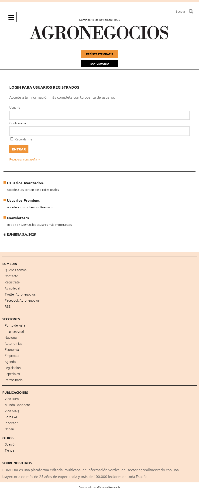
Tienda (9, 450)
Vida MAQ (12, 411)
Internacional (14, 331)
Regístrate (12, 282)
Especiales (12, 374)
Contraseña (17, 123)
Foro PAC (11, 417)
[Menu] (11, 17)
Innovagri (11, 423)
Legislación (13, 368)
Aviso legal (12, 288)
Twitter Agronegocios (20, 294)
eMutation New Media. (108, 487)
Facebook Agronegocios (22, 300)
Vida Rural (12, 399)
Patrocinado (14, 380)
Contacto (11, 276)
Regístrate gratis (99, 54)
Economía (12, 350)
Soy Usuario (99, 63)
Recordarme (21, 139)
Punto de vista (15, 325)
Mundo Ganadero (17, 405)
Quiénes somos (16, 270)
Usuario (14, 107)
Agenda (10, 362)
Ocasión (10, 444)
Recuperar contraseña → (25, 159)
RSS (7, 306)
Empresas (12, 356)
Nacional (11, 337)
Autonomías (13, 343)
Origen (9, 429)
